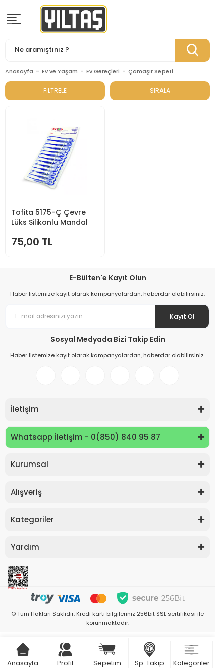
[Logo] (73, 19)
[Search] (107, 50)
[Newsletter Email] (107, 316)
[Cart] (23, 649)
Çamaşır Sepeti (150, 71)
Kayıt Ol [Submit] (181, 316)
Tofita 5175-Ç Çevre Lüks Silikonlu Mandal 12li (49, 217)
